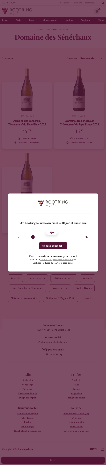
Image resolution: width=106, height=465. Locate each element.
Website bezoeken (52, 245)
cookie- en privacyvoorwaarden (56, 259)
